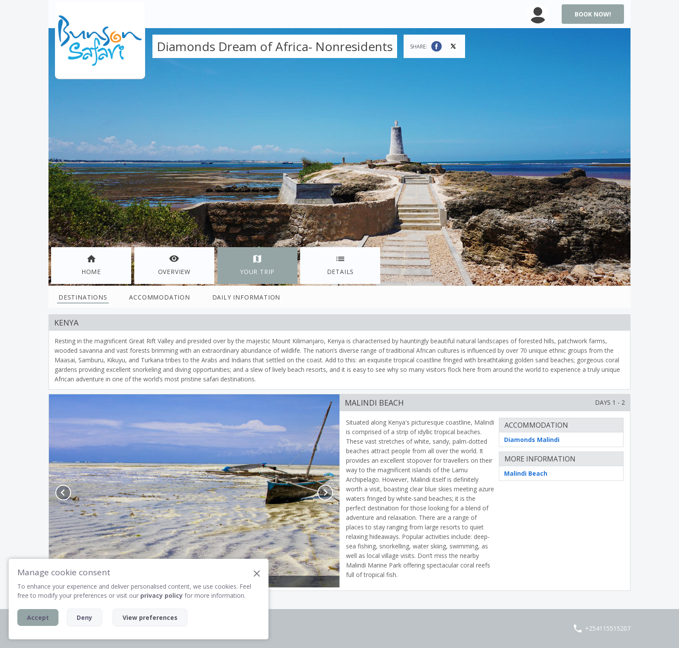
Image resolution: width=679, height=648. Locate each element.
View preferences (150, 617)
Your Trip (257, 265)
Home (91, 265)
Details (340, 265)
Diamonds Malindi (531, 439)
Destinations (82, 297)
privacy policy (161, 595)
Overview (174, 265)
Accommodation (159, 297)
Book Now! (593, 14)
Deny (84, 617)
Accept (38, 617)
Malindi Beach (525, 473)
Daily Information (246, 297)
